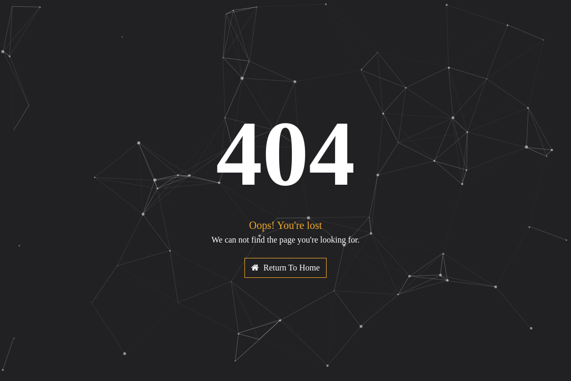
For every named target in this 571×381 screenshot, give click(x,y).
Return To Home (285, 267)
